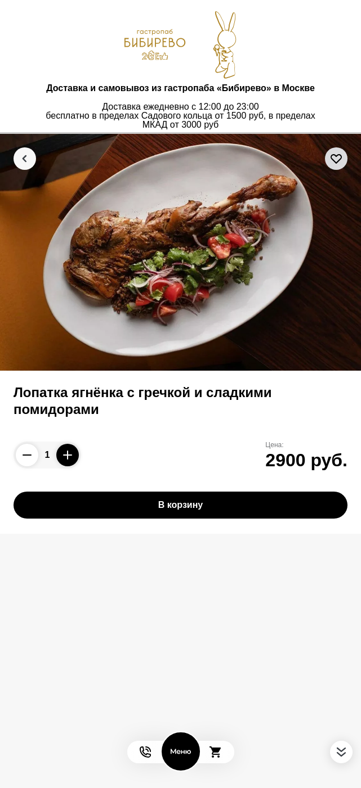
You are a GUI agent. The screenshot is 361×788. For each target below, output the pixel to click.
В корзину (180, 505)
